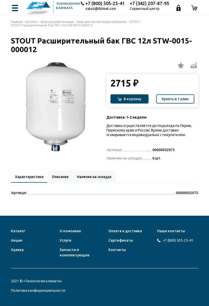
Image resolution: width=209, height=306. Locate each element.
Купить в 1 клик (175, 99)
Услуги (65, 240)
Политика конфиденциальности (38, 290)
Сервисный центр (144, 9)
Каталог (32, 21)
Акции (16, 240)
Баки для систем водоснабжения (101, 21)
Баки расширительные (57, 21)
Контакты (117, 250)
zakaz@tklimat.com (100, 9)
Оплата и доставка (125, 231)
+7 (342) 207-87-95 (149, 3)
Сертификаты (120, 240)
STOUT (135, 21)
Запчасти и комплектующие (74, 252)
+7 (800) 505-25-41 (105, 3)
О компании (70, 231)
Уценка (17, 250)
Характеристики (29, 177)
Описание (62, 177)
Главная (17, 21)
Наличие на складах (97, 177)
